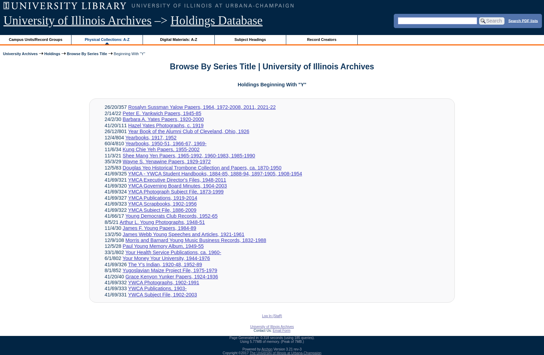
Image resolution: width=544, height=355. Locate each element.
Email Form (281, 330)
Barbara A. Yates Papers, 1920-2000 (163, 119)
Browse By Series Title (87, 54)
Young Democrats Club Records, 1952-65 (171, 216)
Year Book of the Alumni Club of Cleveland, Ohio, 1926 (188, 131)
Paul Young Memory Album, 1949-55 (163, 246)
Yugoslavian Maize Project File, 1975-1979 (169, 270)
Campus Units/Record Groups (35, 39)
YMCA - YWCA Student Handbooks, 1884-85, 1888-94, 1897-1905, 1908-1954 (215, 173)
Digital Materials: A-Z (178, 39)
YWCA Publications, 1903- (157, 288)
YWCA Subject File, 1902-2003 (162, 294)
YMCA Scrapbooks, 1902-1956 (162, 204)
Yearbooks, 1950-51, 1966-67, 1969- (165, 143)
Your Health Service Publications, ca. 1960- (173, 252)
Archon (267, 349)
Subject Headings (250, 39)
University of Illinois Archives (77, 20)
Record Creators (322, 39)
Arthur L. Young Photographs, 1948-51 (162, 222)
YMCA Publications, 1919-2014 (162, 198)
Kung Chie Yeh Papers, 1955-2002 (161, 149)
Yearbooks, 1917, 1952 (151, 137)
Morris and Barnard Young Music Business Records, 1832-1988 (196, 240)
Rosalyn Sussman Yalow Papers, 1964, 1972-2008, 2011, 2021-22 (202, 107)
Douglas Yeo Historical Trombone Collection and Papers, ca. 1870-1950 (202, 168)
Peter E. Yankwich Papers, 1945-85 (162, 113)
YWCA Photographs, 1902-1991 (163, 282)
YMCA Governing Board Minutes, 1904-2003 (177, 186)
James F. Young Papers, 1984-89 (159, 228)
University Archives (20, 54)
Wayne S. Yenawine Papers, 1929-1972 (167, 161)
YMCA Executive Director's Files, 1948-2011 (177, 180)
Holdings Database (217, 20)
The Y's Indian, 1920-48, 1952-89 (165, 264)
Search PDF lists (523, 20)
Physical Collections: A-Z (107, 39)
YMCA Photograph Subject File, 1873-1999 (175, 191)
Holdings (52, 54)
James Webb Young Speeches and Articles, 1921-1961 (184, 234)
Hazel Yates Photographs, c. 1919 (166, 125)
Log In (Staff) (272, 316)
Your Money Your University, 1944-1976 (166, 258)
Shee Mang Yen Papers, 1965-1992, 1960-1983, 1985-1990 (189, 155)
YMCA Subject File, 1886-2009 (162, 210)
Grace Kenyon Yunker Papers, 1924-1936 (172, 276)
